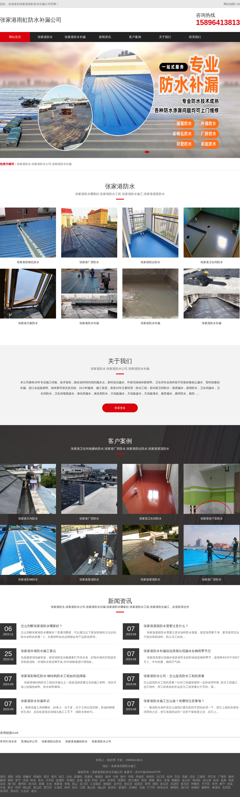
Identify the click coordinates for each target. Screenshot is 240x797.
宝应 (177, 776)
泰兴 (54, 776)
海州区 (196, 780)
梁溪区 (122, 787)
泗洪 (3, 776)
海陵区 (99, 776)
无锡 (142, 787)
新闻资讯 (105, 37)
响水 (33, 780)
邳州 (18, 787)
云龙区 (58, 787)
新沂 (10, 787)
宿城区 (37, 776)
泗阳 (10, 776)
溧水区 (14, 791)
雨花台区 (162, 787)
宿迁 (46, 776)
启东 (3, 783)
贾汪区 (48, 787)
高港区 (88, 776)
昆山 (75, 783)
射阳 (10, 780)
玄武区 (226, 787)
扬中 (123, 776)
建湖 (3, 780)
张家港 (58, 783)
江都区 (201, 776)
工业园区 (95, 783)
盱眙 (95, 780)
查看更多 (120, 407)
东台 (41, 780)
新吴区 (112, 787)
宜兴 (75, 787)
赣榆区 (176, 780)
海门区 (12, 783)
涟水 (102, 780)
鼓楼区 (195, 787)
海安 (231, 780)
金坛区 (164, 783)
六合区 (25, 791)
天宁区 (206, 783)
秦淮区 (216, 787)
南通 (41, 783)
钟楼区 (195, 783)
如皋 (223, 780)
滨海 (25, 780)
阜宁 (18, 780)
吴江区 (84, 783)
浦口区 (185, 787)
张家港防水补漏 (75, 37)
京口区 (160, 776)
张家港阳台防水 (51, 741)
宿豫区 (27, 776)
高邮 (185, 776)
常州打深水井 (8, 741)
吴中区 (118, 783)
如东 (216, 780)
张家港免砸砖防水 (76, 741)
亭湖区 (70, 780)
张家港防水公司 (101, 741)
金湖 (87, 780)
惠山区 (91, 787)
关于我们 (165, 37)
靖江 (61, 776)
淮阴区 (122, 780)
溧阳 (155, 783)
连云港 (207, 780)
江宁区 (151, 787)
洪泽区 (111, 780)
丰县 (3, 787)
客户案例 (135, 37)
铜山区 (27, 787)
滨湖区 (133, 787)
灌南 (151, 780)
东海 (167, 780)
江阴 (82, 787)
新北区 (185, 783)
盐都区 (60, 780)
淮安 (144, 780)
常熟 (67, 783)
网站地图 (229, 4)
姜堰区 (78, 776)
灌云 (159, 780)
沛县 (230, 783)
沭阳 (18, 776)
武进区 (174, 783)
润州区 (150, 776)
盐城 (79, 780)
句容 (115, 776)
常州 (215, 783)
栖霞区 (174, 787)
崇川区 (32, 783)
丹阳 (131, 776)
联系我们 (195, 37)
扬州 (231, 776)
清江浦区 (133, 780)
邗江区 (212, 776)
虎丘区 (128, 783)
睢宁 (222, 783)
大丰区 (50, 780)
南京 (34, 791)
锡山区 (102, 787)
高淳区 (4, 791)
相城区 (107, 783)
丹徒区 (140, 776)
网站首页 (15, 37)
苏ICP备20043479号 (148, 772)
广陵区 (222, 776)
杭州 (169, 776)
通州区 (22, 783)
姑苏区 (138, 783)
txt (238, 4)
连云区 (186, 780)
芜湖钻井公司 (29, 741)
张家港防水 (45, 37)
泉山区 (37, 787)
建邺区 (206, 787)
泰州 (108, 776)
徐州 (67, 787)
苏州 (147, 783)
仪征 (192, 776)
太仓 (49, 783)
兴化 (69, 776)
